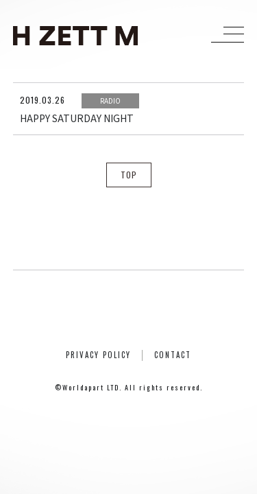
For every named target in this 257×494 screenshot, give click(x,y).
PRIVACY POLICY (98, 354)
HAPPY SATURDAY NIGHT (77, 118)
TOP (129, 174)
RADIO (110, 100)
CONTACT (172, 354)
